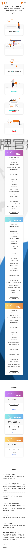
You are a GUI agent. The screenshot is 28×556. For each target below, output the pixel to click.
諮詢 (14, 404)
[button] (22, 3)
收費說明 (14, 409)
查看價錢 (14, 212)
